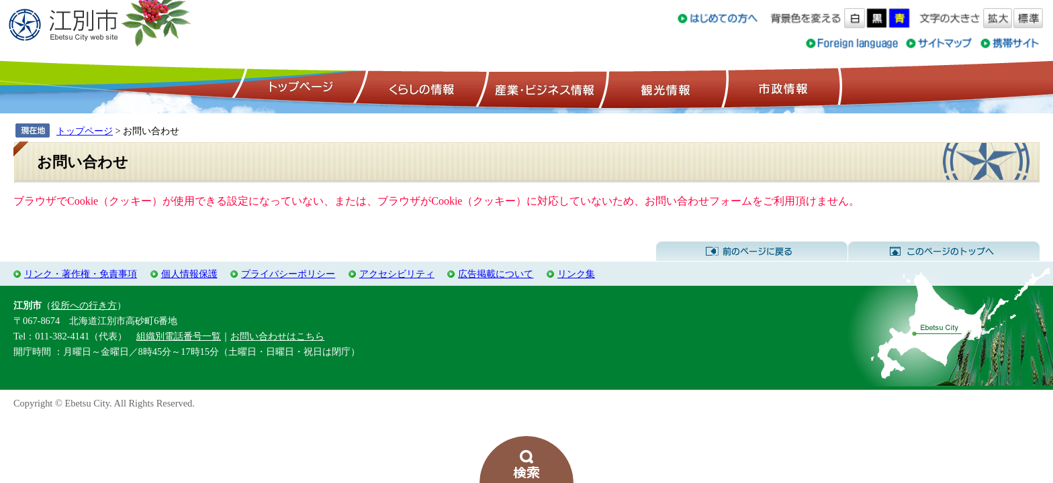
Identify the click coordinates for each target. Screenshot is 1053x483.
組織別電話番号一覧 (178, 336)
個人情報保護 (189, 273)
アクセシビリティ (396, 273)
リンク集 (576, 273)
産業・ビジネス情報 (542, 88)
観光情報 (664, 88)
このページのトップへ (944, 251)
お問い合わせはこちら (277, 336)
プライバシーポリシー (288, 273)
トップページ (299, 88)
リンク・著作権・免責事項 (80, 273)
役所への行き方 (84, 305)
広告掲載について (495, 273)
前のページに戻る (752, 251)
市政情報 (781, 88)
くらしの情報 (420, 88)
